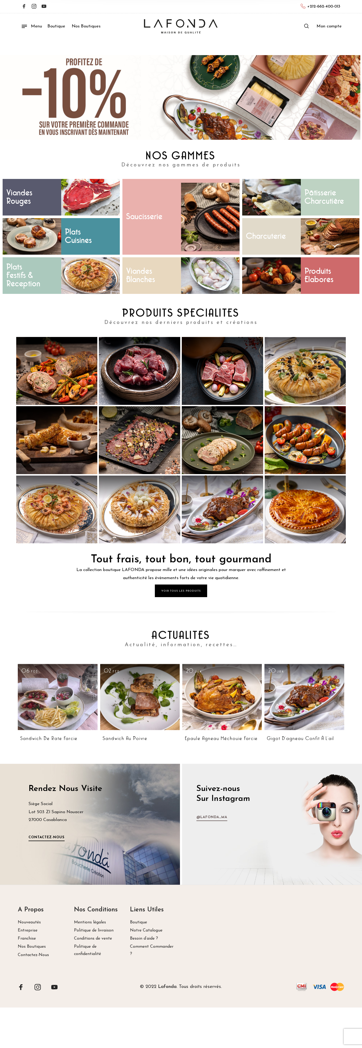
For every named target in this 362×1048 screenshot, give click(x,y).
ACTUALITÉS (181, 726)
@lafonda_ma (324, 817)
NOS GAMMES (181, 156)
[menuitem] (329, 26)
